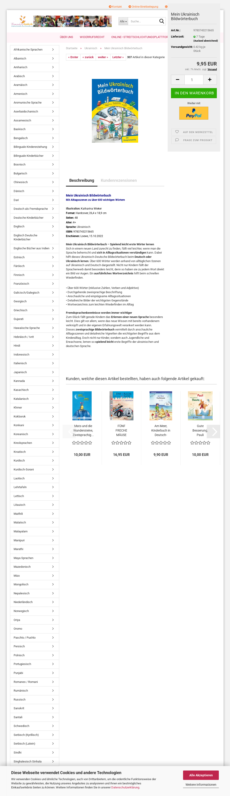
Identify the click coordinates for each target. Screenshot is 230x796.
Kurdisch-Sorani (24, 469)
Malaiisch (20, 522)
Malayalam (20, 531)
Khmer (18, 407)
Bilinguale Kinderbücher (28, 155)
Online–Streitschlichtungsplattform (141, 37)
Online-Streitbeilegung (143, 6)
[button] (177, 80)
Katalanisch (21, 398)
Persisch (19, 646)
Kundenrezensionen (119, 180)
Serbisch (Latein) (24, 743)
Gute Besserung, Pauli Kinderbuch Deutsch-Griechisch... (200, 430)
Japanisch (20, 372)
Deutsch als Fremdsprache (31, 208)
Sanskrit (19, 708)
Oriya (17, 620)
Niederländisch (23, 602)
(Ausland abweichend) (205, 40)
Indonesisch (21, 354)
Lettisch (19, 496)
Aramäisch (20, 85)
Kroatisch (20, 451)
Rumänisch (21, 690)
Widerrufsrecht (92, 37)
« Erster (73, 57)
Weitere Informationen (201, 784)
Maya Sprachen (23, 558)
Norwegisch (21, 611)
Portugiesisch (22, 664)
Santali (18, 717)
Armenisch (20, 93)
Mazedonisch (22, 566)
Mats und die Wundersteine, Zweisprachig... (83, 430)
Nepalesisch (22, 593)
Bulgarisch (20, 173)
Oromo (18, 628)
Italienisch (20, 363)
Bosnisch (19, 164)
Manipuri (19, 540)
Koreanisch (21, 434)
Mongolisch (21, 584)
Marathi (18, 549)
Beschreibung (81, 180)
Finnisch (19, 275)
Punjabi (18, 673)
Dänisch (19, 191)
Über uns (66, 37)
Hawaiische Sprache (27, 328)
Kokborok (20, 416)
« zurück (88, 57)
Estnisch (19, 257)
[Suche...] (123, 21)
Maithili (18, 513)
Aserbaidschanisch (26, 111)
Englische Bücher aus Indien (31, 248)
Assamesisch (22, 120)
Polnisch (19, 655)
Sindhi (17, 752)
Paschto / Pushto (25, 637)
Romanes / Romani (26, 682)
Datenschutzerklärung (125, 787)
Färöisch (19, 266)
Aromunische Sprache (28, 102)
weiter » (103, 57)
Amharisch (20, 67)
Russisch (19, 699)
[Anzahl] (193, 80)
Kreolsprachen (23, 443)
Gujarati (18, 319)
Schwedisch (21, 726)
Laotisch (19, 478)
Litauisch (19, 504)
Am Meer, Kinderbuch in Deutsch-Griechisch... (160, 430)
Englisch (19, 226)
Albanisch (20, 58)
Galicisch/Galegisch (26, 292)
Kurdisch (19, 460)
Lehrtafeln (20, 487)
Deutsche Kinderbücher (28, 217)
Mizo (17, 575)
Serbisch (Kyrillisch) (26, 735)
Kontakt (115, 6)
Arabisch (19, 76)
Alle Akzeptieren (201, 775)
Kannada (19, 381)
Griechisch (20, 310)
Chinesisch (21, 182)
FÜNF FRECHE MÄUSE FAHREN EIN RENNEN (121, 430)
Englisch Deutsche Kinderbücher (25, 237)
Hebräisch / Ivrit (24, 337)
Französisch (21, 283)
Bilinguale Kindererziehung (30, 146)
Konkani (19, 425)
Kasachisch (21, 390)
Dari (16, 200)
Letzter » (118, 57)
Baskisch (19, 129)
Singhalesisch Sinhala (28, 761)
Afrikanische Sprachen (28, 49)
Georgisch (20, 301)
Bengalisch (21, 138)
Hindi (17, 345)
